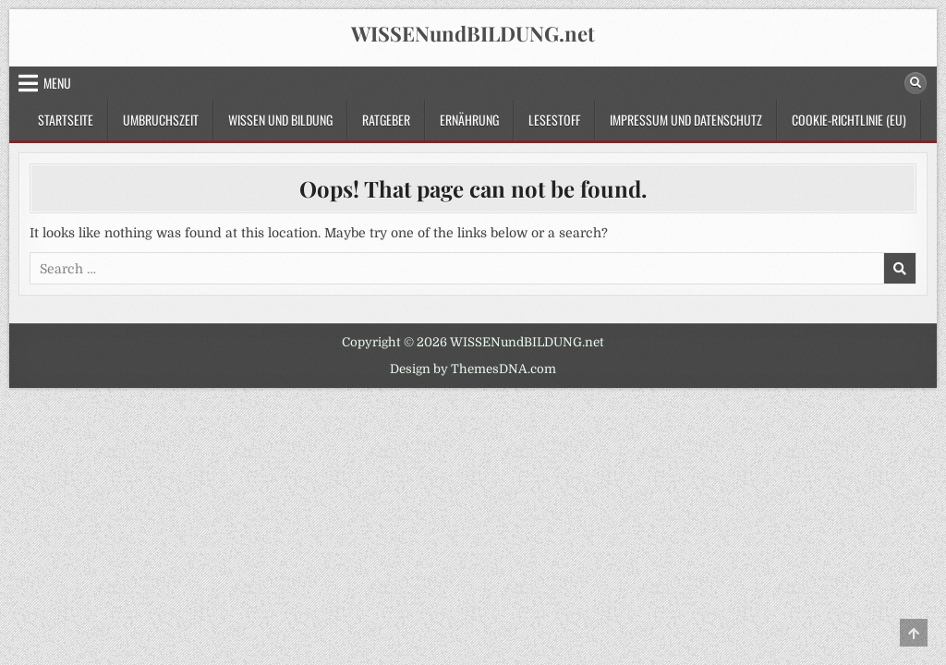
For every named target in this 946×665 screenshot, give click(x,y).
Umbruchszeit (161, 119)
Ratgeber (386, 119)
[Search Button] (915, 83)
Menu (57, 82)
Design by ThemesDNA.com (473, 369)
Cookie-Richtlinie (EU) (849, 119)
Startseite (65, 119)
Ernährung (469, 119)
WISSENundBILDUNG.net (473, 33)
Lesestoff (554, 119)
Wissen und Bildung (280, 119)
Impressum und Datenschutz (686, 119)
